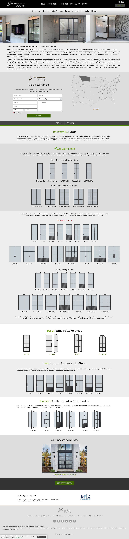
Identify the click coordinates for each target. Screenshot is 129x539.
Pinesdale (95, 67)
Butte (78, 65)
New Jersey (104, 61)
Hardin (33, 67)
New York (117, 61)
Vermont (82, 62)
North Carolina (10, 62)
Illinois (12, 61)
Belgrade (53, 65)
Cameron (82, 65)
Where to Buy (119, 5)
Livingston (58, 67)
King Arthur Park (45, 67)
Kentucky (28, 61)
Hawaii (118, 59)
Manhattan (65, 67)
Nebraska (84, 61)
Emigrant (109, 65)
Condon (97, 65)
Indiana (16, 61)
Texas (74, 62)
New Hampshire (96, 61)
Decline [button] (33, 536)
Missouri (74, 61)
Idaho (8, 61)
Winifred (26, 69)
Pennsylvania (39, 62)
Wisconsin (106, 62)
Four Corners (116, 65)
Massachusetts (50, 61)
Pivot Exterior (46, 401)
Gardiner (23, 67)
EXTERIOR (70, 123)
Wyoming (111, 62)
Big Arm (58, 65)
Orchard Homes (88, 67)
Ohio (23, 62)
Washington (92, 62)
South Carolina (55, 62)
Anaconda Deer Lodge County (42, 65)
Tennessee (70, 62)
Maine (38, 61)
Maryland (43, 61)
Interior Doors (52, 4)
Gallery (77, 4)
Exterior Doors (63, 4)
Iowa (20, 61)
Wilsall (21, 69)
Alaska (61, 59)
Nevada (90, 61)
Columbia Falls (90, 65)
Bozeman (73, 65)
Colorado (81, 59)
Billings (68, 65)
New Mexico (111, 61)
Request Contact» (64, 483)
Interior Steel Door (61, 131)
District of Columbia (101, 59)
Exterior (50, 330)
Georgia (113, 59)
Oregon (33, 62)
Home (43, 4)
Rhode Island (46, 62)
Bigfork (63, 65)
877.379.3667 (120, 2)
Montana (79, 61)
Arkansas (70, 59)
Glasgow (28, 67)
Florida (109, 59)
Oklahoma (28, 62)
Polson (101, 67)
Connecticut (87, 59)
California (75, 59)
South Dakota (62, 62)
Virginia (87, 62)
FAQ (71, 4)
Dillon (101, 65)
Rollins (105, 67)
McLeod (71, 67)
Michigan (57, 61)
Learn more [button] (19, 537)
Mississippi (69, 61)
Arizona (65, 59)
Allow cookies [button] (41, 536)
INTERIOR (58, 123)
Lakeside (53, 67)
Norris (81, 67)
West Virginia (99, 62)
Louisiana (34, 61)
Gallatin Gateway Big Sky (13, 67)
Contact (84, 4)
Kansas (24, 61)
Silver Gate (111, 67)
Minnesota (62, 61)
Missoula (76, 67)
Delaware (93, 59)
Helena (38, 67)
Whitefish (16, 69)
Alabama (56, 59)
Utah (78, 62)
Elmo (105, 65)
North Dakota (18, 62)
